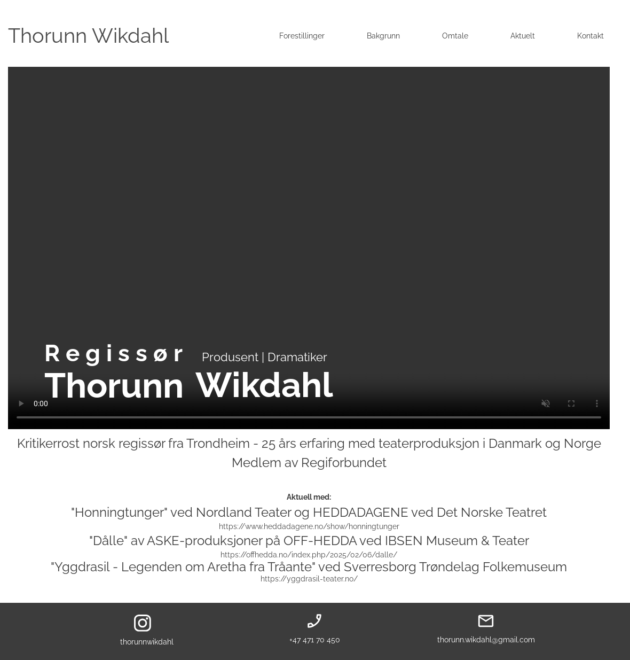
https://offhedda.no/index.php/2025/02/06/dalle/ (308, 554)
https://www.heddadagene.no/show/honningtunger (309, 526)
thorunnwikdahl (147, 642)
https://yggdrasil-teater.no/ (309, 578)
